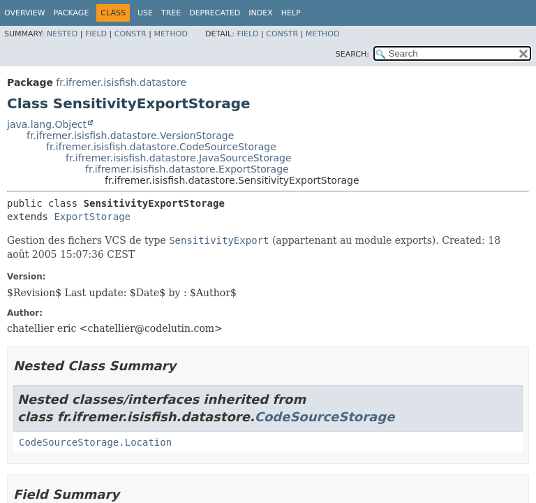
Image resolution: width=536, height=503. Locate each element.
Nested (62, 33)
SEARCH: (352, 54)
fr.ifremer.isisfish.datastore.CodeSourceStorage (161, 146)
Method (171, 33)
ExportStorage (92, 216)
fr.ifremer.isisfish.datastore (121, 82)
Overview (24, 12)
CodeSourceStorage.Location (95, 442)
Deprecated (214, 12)
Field (96, 33)
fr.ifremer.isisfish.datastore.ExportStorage (187, 169)
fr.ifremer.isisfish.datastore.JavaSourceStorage (179, 157)
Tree (171, 12)
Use (145, 12)
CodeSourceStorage (325, 416)
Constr (130, 33)
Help (291, 12)
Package (71, 12)
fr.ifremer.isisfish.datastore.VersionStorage (130, 135)
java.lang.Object (47, 124)
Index (260, 12)
